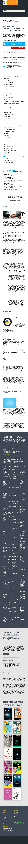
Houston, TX (17, 694)
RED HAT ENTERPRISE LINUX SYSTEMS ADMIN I (13, 186)
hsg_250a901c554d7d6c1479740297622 (11, 21)
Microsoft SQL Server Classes (9, 120)
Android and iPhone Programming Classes (12, 76)
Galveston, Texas (19, 691)
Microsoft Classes (7, 116)
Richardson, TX (6, 681)
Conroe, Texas (14, 685)
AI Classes (6, 72)
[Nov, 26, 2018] (5, 359)
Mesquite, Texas (18, 684)
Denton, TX (20, 677)
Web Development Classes (9, 146)
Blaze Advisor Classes (8, 80)
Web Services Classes (8, 148)
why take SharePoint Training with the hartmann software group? (11, 639)
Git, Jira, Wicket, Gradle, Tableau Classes (11, 103)
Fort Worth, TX (21, 686)
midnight (16, 427)
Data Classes (6, 95)
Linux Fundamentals (7, 183)
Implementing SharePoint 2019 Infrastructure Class (13, 52)
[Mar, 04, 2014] (5, 206)
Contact (4, 822)
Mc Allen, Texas (18, 20)
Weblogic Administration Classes (10, 150)
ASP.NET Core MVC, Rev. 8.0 (9, 177)
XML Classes (6, 152)
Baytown (16, 682)
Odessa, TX (11, 687)
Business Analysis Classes (8, 158)
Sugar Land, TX (13, 691)
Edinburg (4, 685)
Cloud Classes (6, 89)
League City (5, 679)
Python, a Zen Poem (7, 311)
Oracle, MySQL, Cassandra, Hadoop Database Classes (14, 125)
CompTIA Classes (7, 91)
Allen (16, 677)
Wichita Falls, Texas (6, 677)
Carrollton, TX (18, 693)
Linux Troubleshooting (8, 174)
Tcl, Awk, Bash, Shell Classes (9, 140)
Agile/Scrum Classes (7, 70)
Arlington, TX (13, 692)
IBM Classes (6, 105)
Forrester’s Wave (11, 280)
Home (4, 20)
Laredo (23, 693)
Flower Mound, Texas (11, 693)
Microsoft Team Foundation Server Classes (12, 121)
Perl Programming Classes (9, 127)
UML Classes (6, 142)
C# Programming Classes (8, 84)
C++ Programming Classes (9, 86)
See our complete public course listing (11, 189)
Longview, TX (20, 685)
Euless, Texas (5, 684)
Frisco (5, 688)
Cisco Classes (6, 88)
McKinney (9, 692)
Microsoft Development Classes (10, 118)
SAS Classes (6, 133)
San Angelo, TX (11, 684)
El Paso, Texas (6, 691)
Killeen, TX (11, 686)
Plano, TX (12, 677)
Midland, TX (9, 685)
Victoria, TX (17, 680)
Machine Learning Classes (9, 114)
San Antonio (15, 686)
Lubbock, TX (22, 688)
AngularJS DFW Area (7, 461)
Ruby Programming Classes (9, 131)
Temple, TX (12, 682)
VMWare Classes (7, 144)
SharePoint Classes (7, 137)
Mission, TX (23, 678)
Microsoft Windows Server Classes (10, 123)
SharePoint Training (12, 40)
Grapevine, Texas (6, 682)
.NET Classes (6, 69)
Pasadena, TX (12, 690)
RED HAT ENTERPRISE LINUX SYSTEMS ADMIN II (13, 180)
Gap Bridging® (5, 814)
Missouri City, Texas (17, 687)
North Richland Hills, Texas (14, 681)
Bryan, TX (22, 681)
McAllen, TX (9, 688)
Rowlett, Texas (16, 679)
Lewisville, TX (5, 694)
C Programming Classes (8, 82)
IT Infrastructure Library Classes (10, 160)
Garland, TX (21, 682)
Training (7, 20)
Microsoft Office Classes (8, 166)
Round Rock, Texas (10, 680)
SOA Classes (6, 139)
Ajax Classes (6, 74)
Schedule (4, 816)
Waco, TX (4, 692)
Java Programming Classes (9, 107)
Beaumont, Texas (6, 690)
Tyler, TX (23, 684)
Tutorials (4, 818)
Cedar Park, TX (12, 678)
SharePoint (12, 20)
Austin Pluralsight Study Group (17, 461)
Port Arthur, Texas (20, 692)
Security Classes (7, 135)
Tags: (4, 207)
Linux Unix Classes (7, 112)
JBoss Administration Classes (9, 108)
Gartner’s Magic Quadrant (18, 279)
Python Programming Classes (9, 129)
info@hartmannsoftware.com (19, 822)
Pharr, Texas (22, 694)
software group (18, 839)
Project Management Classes (9, 167)
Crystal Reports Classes (8, 93)
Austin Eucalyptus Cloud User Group (9, 462)
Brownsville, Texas (15, 688)
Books (4, 823)
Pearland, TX (10, 679)
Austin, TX (5, 693)
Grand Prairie (22, 680)
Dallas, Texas (17, 678)
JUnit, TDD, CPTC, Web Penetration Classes (12, 110)
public (4, 37)
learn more (6, 654)
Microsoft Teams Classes (8, 162)
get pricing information (18, 47)
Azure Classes (6, 78)
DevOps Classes (7, 99)
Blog (3, 819)
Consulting (4, 817)
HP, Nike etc (10, 230)
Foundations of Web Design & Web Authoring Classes (14, 101)
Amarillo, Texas (5, 687)
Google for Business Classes (9, 164)
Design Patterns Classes (8, 97)
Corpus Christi (18, 690)
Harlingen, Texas (11, 694)
